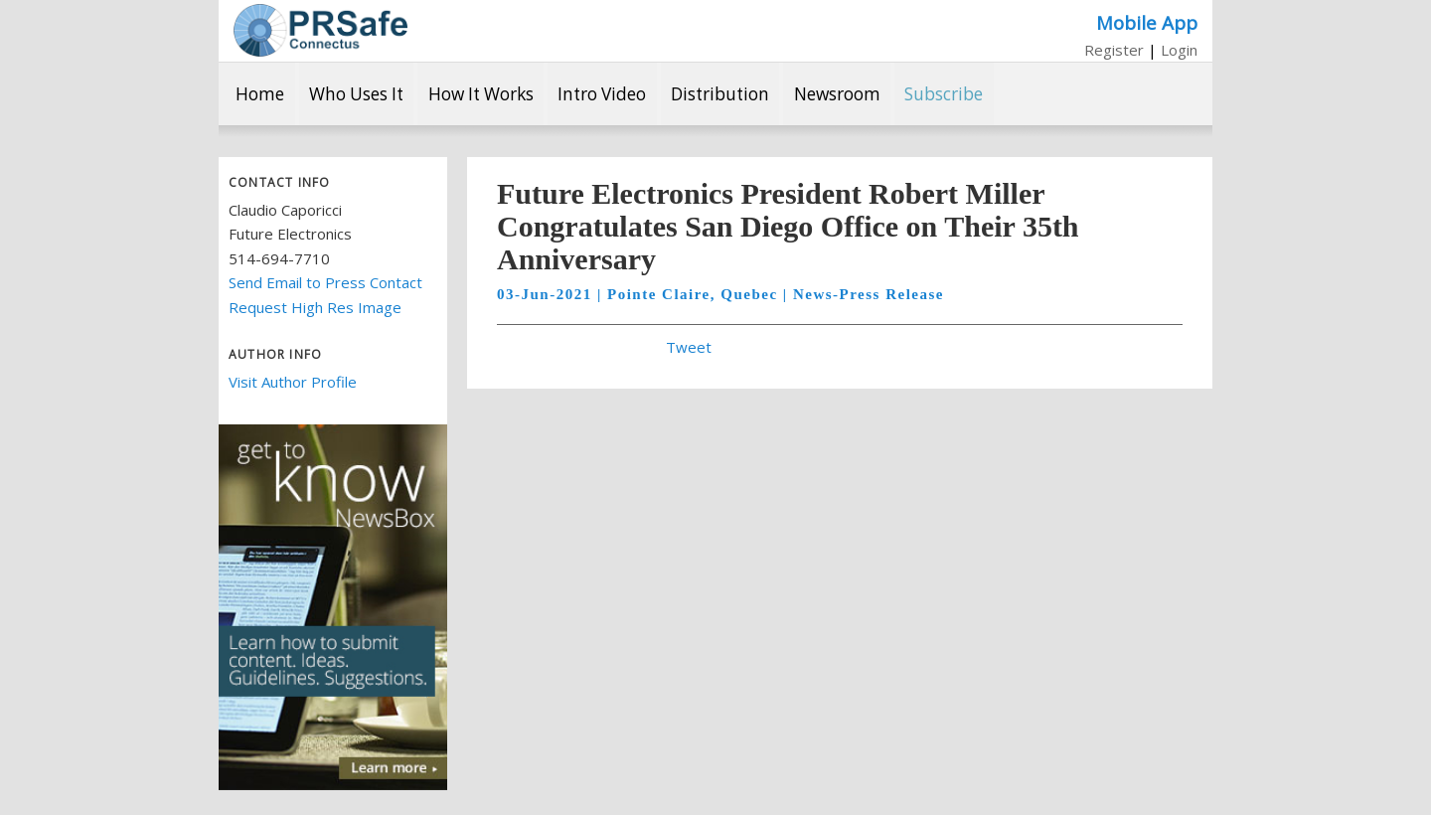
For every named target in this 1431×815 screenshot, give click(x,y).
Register (1114, 50)
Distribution (720, 93)
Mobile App (1146, 22)
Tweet (689, 347)
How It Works (481, 93)
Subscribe (943, 93)
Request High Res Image (315, 307)
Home (260, 93)
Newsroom (837, 93)
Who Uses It (356, 93)
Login (1179, 50)
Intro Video (601, 93)
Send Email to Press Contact (325, 282)
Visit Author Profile (293, 382)
